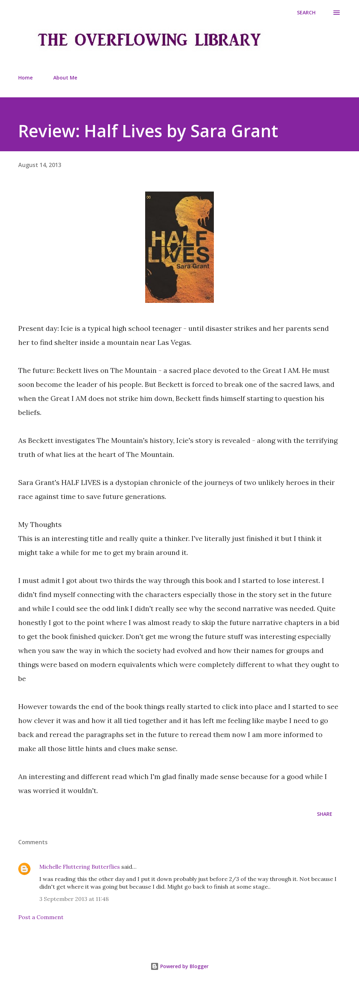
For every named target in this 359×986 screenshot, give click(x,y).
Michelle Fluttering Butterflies (79, 866)
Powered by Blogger (179, 966)
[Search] (306, 12)
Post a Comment (40, 917)
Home (25, 77)
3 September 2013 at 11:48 (74, 898)
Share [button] (324, 814)
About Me (65, 77)
